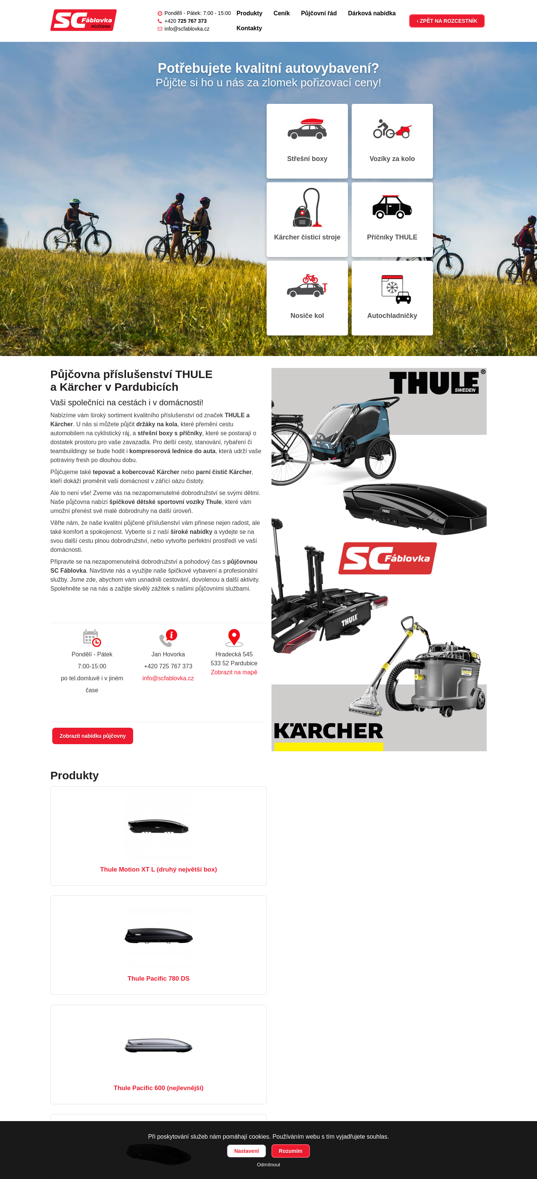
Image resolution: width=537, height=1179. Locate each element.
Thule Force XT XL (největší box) (120, 897)
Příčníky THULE (302, 214)
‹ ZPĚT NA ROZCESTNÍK (447, 21)
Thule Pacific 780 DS (268, 791)
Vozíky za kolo (378, 135)
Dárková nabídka (372, 13)
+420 (185, 21)
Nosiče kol (377, 214)
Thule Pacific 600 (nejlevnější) (417, 791)
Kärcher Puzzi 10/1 (417, 897)
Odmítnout (268, 1164)
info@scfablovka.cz (187, 29)
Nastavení (246, 1151)
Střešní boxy (302, 135)
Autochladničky (453, 214)
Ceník (282, 13)
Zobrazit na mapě (234, 594)
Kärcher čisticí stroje (453, 139)
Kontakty (249, 28)
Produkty (249, 13)
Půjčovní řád (319, 13)
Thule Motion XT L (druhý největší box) (120, 791)
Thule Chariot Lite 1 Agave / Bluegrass (268, 897)
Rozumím (290, 1151)
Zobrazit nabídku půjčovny (93, 657)
